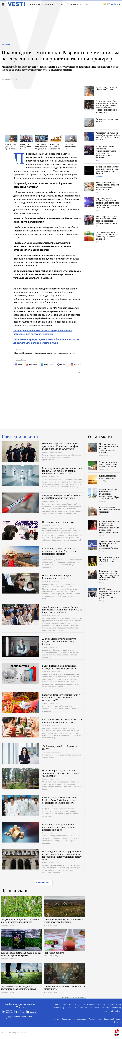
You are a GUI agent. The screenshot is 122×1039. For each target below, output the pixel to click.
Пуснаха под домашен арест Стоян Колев (106, 88)
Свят (62, 4)
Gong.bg (78, 1004)
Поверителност (95, 1019)
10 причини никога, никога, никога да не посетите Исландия (63, 920)
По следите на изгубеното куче (59, 522)
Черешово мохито (54, 952)
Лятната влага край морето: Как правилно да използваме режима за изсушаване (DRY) (109, 493)
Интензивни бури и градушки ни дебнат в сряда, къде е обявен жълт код (106, 235)
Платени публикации (112, 1019)
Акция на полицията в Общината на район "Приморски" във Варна (62, 496)
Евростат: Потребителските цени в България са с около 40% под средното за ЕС (61, 697)
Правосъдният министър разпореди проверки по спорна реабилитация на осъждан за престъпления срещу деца (61, 855)
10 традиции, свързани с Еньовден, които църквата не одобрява (20, 920)
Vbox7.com (67, 1004)
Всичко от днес (43, 882)
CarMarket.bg (58, 1008)
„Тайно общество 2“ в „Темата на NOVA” (60, 747)
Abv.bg (58, 1004)
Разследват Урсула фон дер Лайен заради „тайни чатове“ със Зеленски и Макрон (108, 136)
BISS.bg (69, 1008)
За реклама (66, 1019)
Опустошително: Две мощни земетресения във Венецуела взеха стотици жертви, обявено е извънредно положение (106, 106)
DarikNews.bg (89, 1004)
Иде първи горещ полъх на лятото (107, 476)
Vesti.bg (16, 4)
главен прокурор (67, 353)
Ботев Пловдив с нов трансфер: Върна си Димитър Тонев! (109, 559)
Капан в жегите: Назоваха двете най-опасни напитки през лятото (62, 721)
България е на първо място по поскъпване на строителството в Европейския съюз (60, 827)
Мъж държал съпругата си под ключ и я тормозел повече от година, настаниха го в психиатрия (62, 471)
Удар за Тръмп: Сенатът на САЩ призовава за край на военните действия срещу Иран (107, 219)
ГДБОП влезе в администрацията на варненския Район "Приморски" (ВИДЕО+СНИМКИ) (109, 593)
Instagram (76, 364)
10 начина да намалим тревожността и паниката (64, 987)
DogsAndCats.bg (114, 1004)
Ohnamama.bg (81, 1008)
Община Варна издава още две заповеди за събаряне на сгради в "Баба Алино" (60, 773)
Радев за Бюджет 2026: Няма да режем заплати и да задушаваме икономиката (107, 185)
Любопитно (76, 4)
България (50, 4)
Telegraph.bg (115, 1011)
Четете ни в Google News (20, 1017)
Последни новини (20, 436)
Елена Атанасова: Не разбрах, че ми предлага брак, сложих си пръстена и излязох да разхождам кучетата (109, 526)
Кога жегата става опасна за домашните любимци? (109, 509)
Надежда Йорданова (23, 353)
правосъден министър (46, 353)
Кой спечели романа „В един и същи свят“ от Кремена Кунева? (21, 954)
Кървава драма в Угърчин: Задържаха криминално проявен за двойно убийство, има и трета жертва (107, 202)
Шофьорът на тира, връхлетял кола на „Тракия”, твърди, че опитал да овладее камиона (109, 575)
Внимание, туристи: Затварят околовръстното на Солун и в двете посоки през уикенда (61, 551)
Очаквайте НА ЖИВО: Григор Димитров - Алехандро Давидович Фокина (109, 544)
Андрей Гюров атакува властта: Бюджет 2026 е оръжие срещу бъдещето (59, 641)
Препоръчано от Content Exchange (73, 997)
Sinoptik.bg (94, 1008)
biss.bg (98, 160)
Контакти (117, 1022)
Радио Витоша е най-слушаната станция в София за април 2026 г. (60, 667)
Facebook (62, 364)
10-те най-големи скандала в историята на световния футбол (18, 987)
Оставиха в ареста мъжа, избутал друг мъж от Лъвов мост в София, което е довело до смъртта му (60, 446)
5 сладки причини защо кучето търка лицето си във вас (108, 464)
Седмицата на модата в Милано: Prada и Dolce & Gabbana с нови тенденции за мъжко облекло (59, 800)
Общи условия (80, 1019)
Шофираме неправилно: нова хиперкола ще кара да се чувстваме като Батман (107, 170)
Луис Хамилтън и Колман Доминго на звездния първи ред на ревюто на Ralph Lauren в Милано (62, 610)
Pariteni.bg (116, 1008)
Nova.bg (101, 1004)
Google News (47, 364)
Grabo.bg (105, 1008)
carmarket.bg (100, 176)
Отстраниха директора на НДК (107, 120)
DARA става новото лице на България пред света (57, 577)
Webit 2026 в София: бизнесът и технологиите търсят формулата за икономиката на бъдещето (106, 152)
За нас (56, 1019)
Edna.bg (104, 1011)
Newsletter (31, 364)
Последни (34, 4)
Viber (18, 364)
